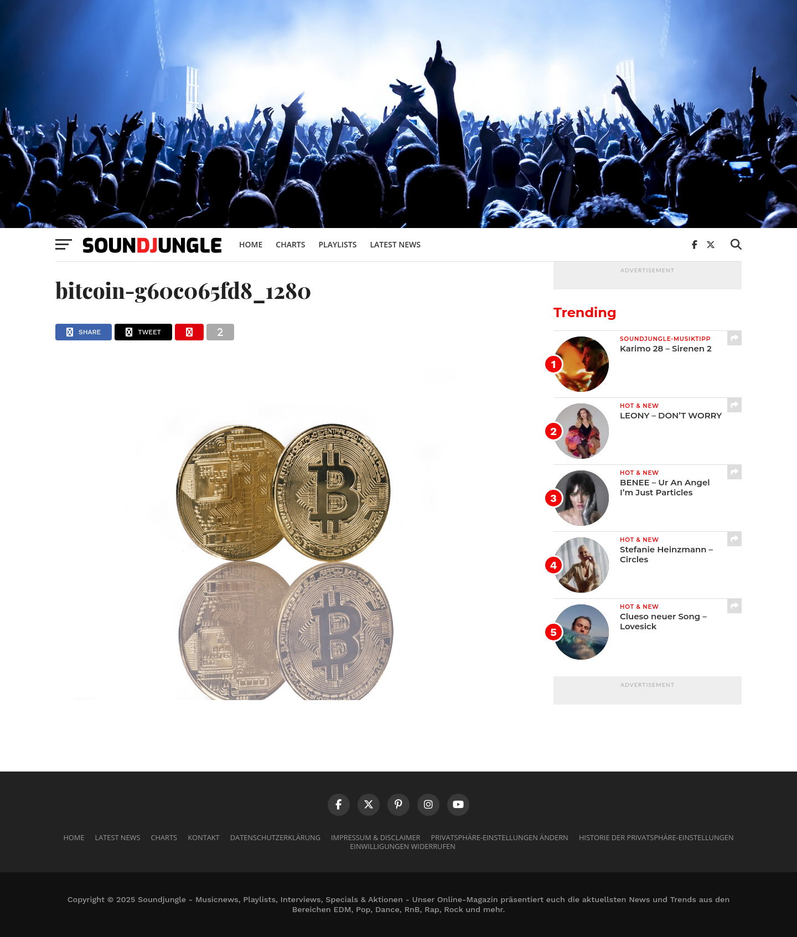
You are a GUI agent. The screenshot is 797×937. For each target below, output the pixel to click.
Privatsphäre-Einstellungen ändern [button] (499, 837)
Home (250, 244)
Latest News (395, 244)
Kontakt (203, 837)
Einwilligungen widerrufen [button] (403, 846)
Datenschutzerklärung (275, 837)
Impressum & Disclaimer (375, 837)
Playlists (337, 244)
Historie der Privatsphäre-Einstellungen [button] (656, 837)
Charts (290, 244)
